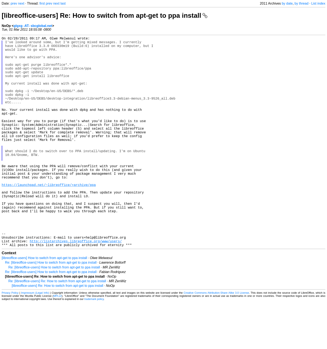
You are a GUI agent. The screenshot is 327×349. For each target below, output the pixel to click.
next (21, 3)
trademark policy (94, 345)
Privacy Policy (10, 339)
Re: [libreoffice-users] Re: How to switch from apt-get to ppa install (57, 328)
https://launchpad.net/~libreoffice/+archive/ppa (49, 218)
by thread (301, 3)
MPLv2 (57, 342)
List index (318, 3)
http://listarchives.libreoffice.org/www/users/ (76, 287)
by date (287, 3)
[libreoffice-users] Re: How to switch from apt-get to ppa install (105, 15)
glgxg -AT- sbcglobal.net (33, 26)
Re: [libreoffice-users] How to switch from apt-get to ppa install (51, 309)
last (63, 3)
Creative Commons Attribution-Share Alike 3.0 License (216, 339)
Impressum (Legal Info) (35, 339)
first (42, 3)
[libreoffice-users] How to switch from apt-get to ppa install (44, 304)
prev (14, 3)
